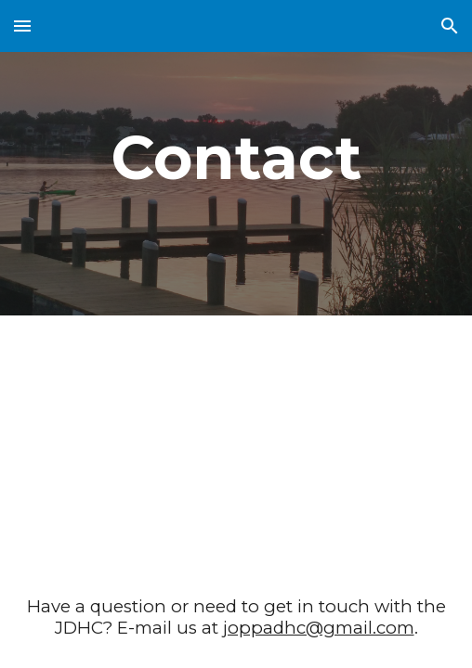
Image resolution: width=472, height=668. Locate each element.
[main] (235, 157)
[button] (22, 25)
